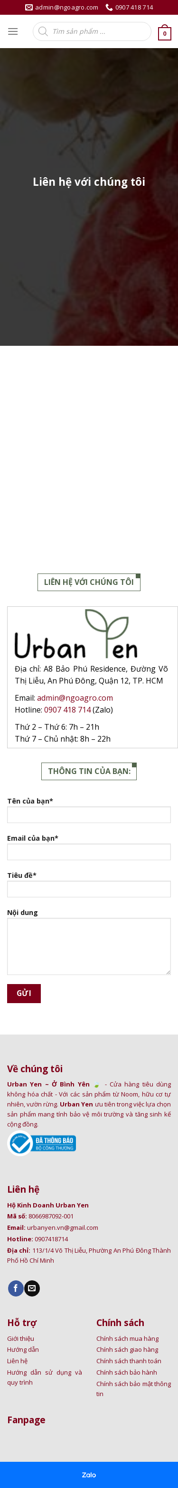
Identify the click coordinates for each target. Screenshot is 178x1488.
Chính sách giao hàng (127, 1349)
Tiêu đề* (89, 887)
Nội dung (89, 945)
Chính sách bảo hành (126, 1372)
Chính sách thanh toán (128, 1361)
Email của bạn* (89, 850)
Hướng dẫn (23, 1349)
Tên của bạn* (89, 813)
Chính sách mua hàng (127, 1338)
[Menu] (13, 31)
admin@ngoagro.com (75, 698)
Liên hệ (17, 1361)
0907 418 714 (68, 709)
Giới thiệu (20, 1338)
